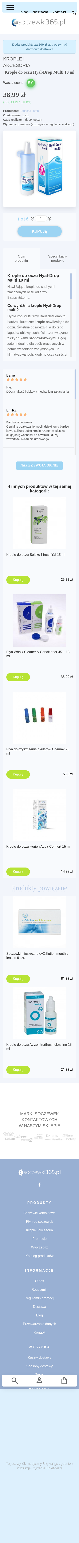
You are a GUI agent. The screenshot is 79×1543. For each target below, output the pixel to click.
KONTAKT (59, 12)
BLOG (24, 12)
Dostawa (39, 1306)
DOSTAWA (40, 12)
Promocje (39, 1239)
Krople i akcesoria (39, 1230)
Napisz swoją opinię (39, 465)
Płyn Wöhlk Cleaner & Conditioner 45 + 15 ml (38, 654)
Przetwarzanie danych (39, 1324)
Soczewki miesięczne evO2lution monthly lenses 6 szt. (37, 956)
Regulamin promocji (39, 1298)
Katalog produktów (39, 1256)
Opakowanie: (12, 115)
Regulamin (39, 1289)
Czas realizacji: (13, 119)
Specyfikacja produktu (57, 258)
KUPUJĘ (39, 231)
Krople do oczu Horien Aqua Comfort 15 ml (38, 846)
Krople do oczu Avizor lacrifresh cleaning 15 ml (39, 1047)
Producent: (11, 111)
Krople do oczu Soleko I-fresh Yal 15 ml (35, 554)
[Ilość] (41, 218)
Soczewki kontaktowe (39, 1213)
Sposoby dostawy (39, 1366)
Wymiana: (10, 124)
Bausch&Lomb (29, 111)
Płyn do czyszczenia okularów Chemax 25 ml (37, 751)
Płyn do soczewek (39, 1221)
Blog (39, 1315)
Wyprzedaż (39, 1247)
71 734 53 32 (74, 12)
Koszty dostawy (39, 1357)
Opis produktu (21, 258)
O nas (39, 1281)
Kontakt (39, 1332)
